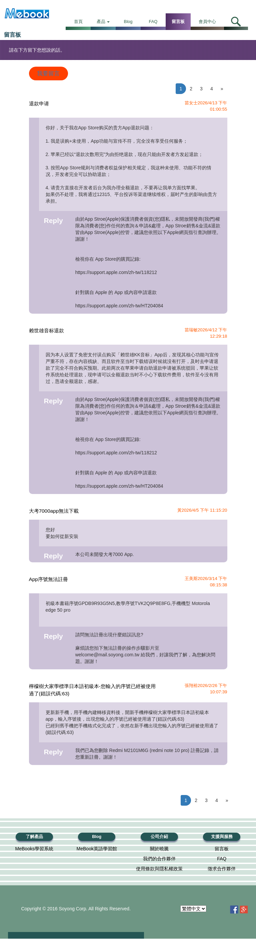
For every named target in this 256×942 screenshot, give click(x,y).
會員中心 (207, 21)
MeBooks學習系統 (34, 848)
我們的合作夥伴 (159, 858)
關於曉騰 (159, 848)
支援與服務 (222, 836)
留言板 (178, 21)
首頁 (78, 21)
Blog (128, 21)
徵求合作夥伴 (222, 868)
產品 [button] (103, 21)
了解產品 (34, 836)
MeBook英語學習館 (97, 848)
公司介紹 (159, 836)
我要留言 (48, 73)
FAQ (153, 21)
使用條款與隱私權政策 (159, 868)
